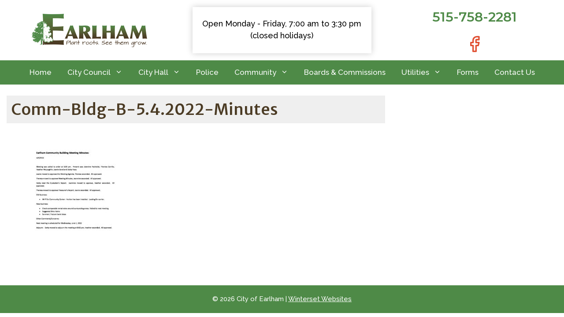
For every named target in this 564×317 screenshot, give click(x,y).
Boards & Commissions (345, 72)
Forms (468, 72)
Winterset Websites (320, 299)
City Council (98, 72)
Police (207, 72)
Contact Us (514, 72)
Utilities (425, 72)
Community (265, 72)
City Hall (163, 72)
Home (41, 72)
